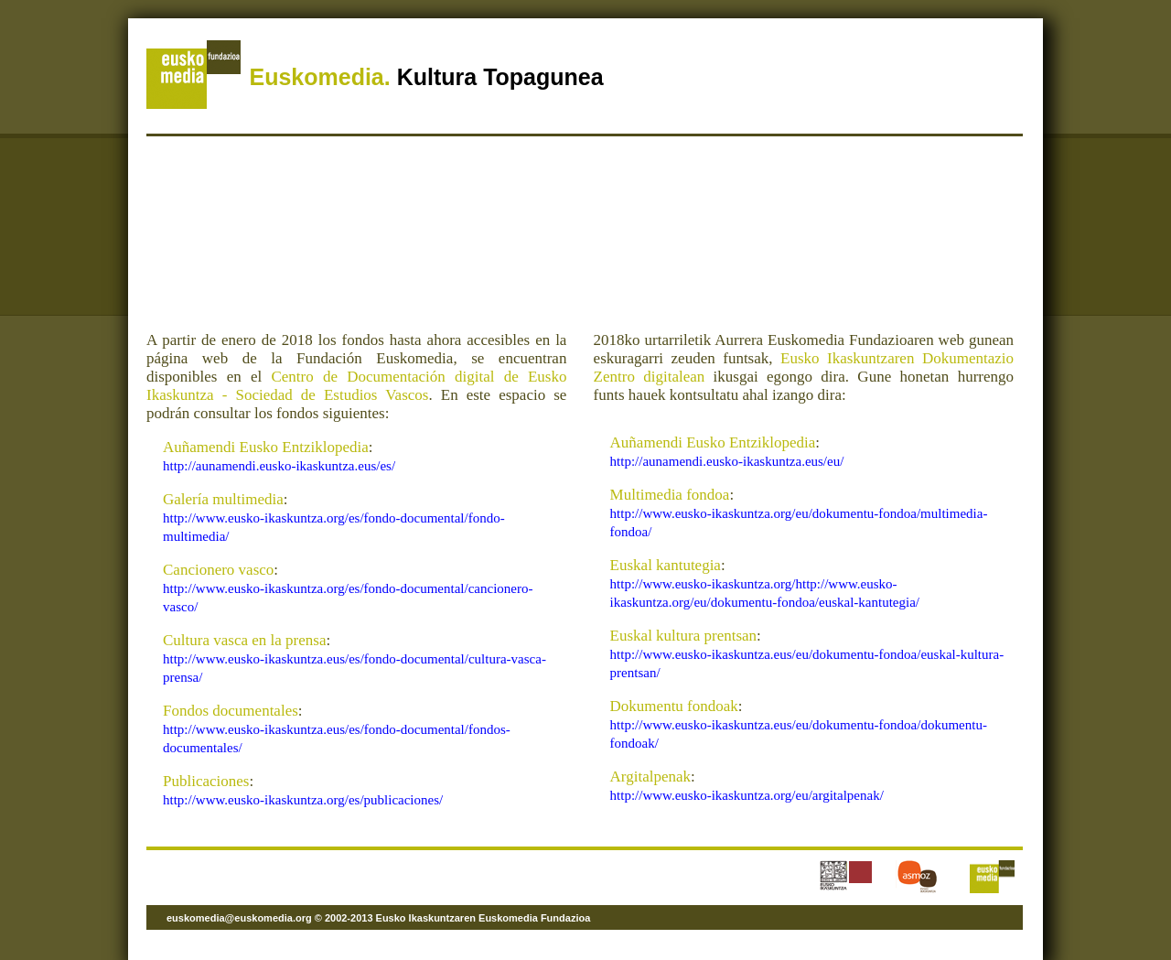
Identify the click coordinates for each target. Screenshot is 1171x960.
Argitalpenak (650, 776)
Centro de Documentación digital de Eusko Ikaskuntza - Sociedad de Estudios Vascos (356, 386)
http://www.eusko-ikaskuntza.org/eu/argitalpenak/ (747, 795)
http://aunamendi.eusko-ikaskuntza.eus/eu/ (727, 461)
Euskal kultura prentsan (683, 635)
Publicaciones (206, 781)
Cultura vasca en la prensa (244, 640)
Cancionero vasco (218, 569)
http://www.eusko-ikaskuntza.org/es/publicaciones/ (303, 800)
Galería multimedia (223, 499)
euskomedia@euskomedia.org (239, 917)
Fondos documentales (230, 710)
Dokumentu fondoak (674, 706)
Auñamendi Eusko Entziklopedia (266, 447)
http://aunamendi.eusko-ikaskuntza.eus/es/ (279, 465)
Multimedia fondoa (670, 494)
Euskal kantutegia (665, 565)
